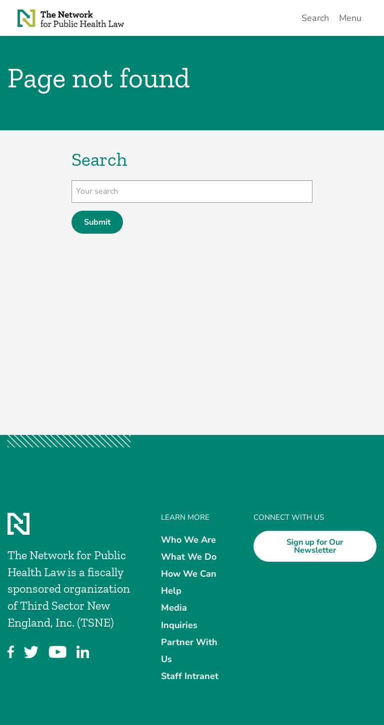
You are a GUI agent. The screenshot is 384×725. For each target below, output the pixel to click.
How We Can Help (188, 582)
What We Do (188, 556)
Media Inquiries (179, 616)
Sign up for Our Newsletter (314, 546)
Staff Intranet (189, 676)
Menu (350, 18)
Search (315, 18)
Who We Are (188, 539)
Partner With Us (189, 650)
